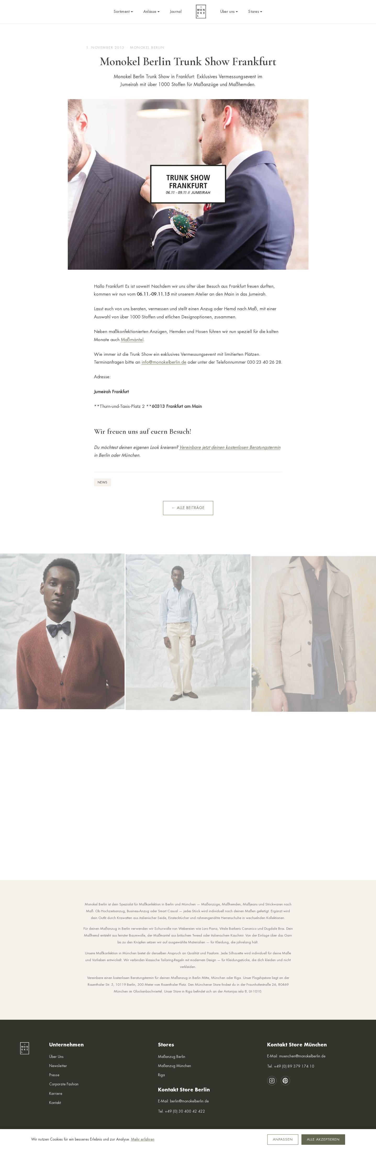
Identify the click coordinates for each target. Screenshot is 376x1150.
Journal (176, 11)
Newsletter (58, 1065)
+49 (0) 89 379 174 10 (294, 1066)
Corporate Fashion (63, 1084)
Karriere (55, 1093)
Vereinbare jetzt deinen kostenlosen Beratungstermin (229, 447)
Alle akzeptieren (323, 1139)
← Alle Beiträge (188, 507)
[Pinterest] (285, 1080)
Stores (255, 11)
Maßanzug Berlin (171, 1056)
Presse (54, 1075)
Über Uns (56, 1056)
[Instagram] (272, 1080)
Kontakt (55, 1102)
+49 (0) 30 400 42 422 (185, 1111)
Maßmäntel (132, 339)
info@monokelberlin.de (164, 362)
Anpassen (283, 1139)
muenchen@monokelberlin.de (302, 1056)
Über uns (229, 11)
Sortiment (123, 11)
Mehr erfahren (142, 1139)
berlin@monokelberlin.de (189, 1101)
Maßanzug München (174, 1065)
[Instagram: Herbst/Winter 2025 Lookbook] (62, 642)
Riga (161, 1075)
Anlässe (151, 11)
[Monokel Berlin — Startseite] (201, 12)
